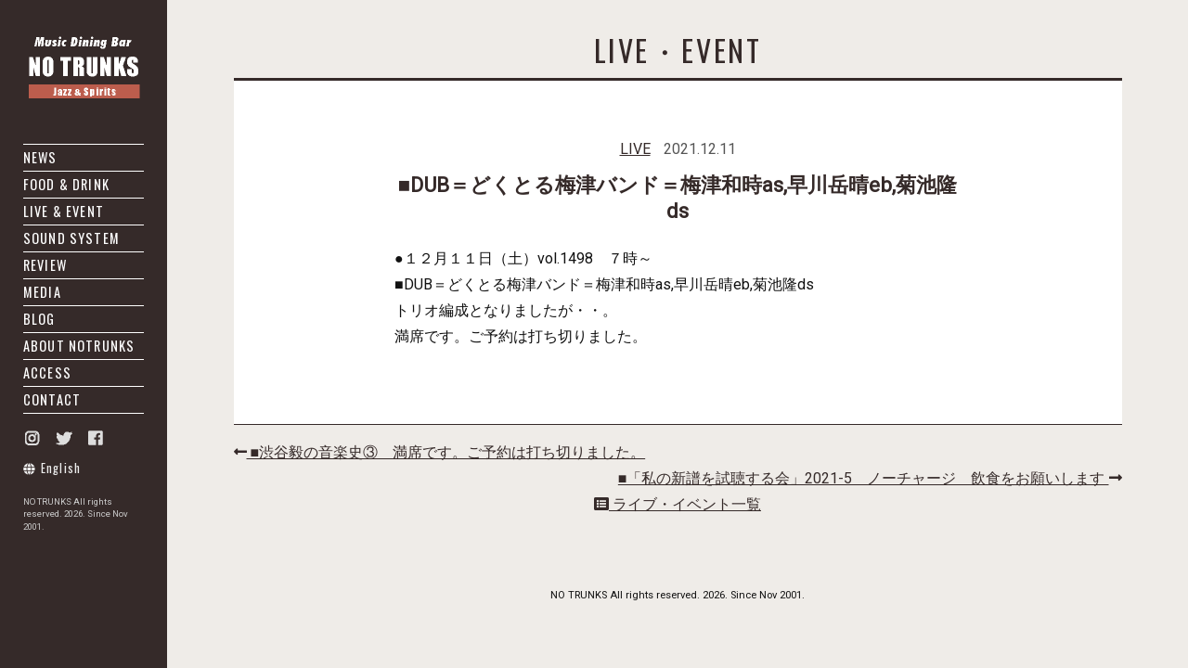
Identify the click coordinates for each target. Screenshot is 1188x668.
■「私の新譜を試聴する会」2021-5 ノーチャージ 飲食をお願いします (870, 478)
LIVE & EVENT (63, 211)
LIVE (635, 149)
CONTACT (52, 399)
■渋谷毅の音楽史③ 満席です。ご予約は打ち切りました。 (440, 452)
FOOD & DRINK (66, 184)
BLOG (39, 318)
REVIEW (45, 265)
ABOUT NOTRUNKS (79, 345)
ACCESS (47, 372)
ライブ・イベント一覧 (677, 504)
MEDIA (42, 292)
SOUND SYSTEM (71, 238)
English (52, 468)
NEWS (40, 157)
